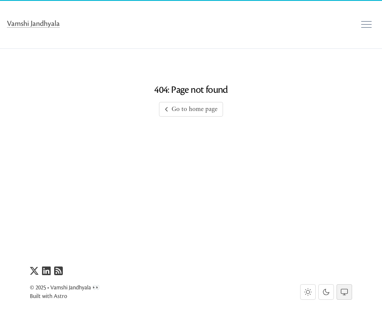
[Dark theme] (326, 292)
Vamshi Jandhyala (33, 24)
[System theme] (344, 292)
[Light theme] (308, 292)
